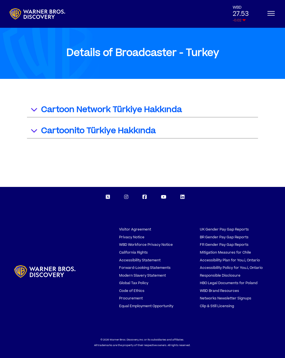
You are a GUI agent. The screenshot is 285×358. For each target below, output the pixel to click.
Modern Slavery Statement (142, 275)
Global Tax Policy (133, 283)
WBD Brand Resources (219, 290)
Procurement (131, 298)
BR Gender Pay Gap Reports (224, 237)
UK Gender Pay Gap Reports (224, 229)
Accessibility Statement (140, 260)
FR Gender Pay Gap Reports (224, 244)
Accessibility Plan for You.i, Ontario (230, 260)
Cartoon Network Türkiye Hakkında (106, 110)
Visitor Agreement (135, 229)
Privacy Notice (131, 237)
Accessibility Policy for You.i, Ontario (231, 267)
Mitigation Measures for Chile (225, 252)
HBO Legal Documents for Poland (228, 283)
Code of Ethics (131, 290)
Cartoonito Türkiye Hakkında (93, 131)
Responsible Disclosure (220, 275)
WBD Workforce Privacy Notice (146, 244)
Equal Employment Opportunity (146, 306)
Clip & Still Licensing (217, 306)
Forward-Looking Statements (145, 267)
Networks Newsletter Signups (225, 298)
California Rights (133, 252)
